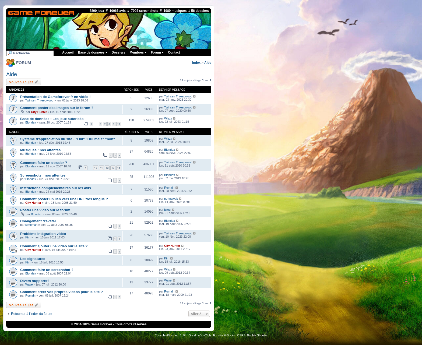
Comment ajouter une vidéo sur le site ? (54, 246)
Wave (29, 284)
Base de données (92, 52)
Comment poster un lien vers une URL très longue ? (64, 199)
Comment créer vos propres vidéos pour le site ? (61, 292)
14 (118, 168)
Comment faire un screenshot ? (46, 270)
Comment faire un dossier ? (43, 163)
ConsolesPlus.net (166, 335)
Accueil (68, 52)
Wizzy (168, 118)
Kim (27, 237)
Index (196, 63)
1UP (182, 335)
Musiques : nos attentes (40, 150)
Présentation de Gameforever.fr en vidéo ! (55, 97)
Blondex (30, 122)
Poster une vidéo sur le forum (45, 210)
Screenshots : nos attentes (43, 175)
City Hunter (39, 112)
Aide (207, 63)
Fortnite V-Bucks (224, 335)
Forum (157, 52)
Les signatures (32, 259)
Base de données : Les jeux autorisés (51, 119)
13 (112, 168)
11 (101, 168)
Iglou (167, 209)
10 (118, 124)
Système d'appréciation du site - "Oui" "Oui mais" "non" (67, 139)
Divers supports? (34, 281)
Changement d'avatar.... (40, 221)
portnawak (171, 198)
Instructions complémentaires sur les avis (55, 188)
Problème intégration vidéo (43, 234)
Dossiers (118, 52)
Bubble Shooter (257, 335)
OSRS (241, 335)
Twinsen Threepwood (39, 100)
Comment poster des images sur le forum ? (56, 108)
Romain (169, 187)
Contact (174, 52)
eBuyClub (204, 335)
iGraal (192, 335)
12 (107, 168)
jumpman (31, 224)
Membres (137, 52)
